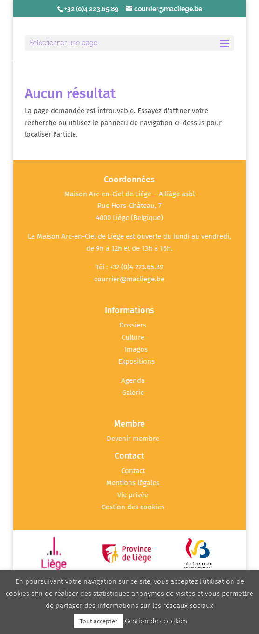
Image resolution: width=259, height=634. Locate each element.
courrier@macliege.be (129, 279)
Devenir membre (133, 438)
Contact (133, 471)
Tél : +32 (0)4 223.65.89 (129, 267)
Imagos (136, 349)
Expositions (136, 361)
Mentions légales (132, 483)
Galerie (133, 392)
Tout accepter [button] (98, 621)
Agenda (133, 380)
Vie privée (132, 495)
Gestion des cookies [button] (133, 507)
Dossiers (132, 325)
